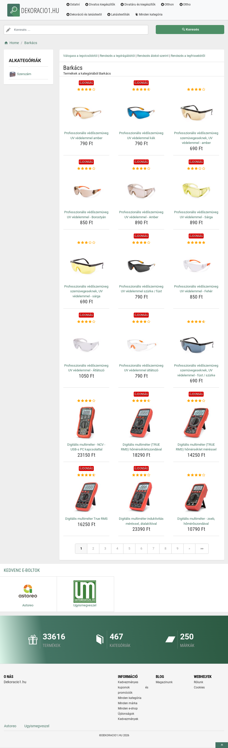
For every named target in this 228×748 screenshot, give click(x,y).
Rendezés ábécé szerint (153, 56)
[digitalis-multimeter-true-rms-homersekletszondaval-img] (141, 422)
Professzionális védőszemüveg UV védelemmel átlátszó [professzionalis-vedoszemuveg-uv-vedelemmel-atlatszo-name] (141, 368)
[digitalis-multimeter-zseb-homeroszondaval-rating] (196, 475)
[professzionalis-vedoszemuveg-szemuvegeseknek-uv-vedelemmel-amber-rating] (196, 89)
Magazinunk (164, 682)
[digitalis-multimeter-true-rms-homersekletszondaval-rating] (141, 400)
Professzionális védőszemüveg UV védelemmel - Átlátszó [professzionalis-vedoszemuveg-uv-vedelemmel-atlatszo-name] (86, 368)
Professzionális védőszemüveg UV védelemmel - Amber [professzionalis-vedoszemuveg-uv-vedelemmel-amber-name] (141, 214)
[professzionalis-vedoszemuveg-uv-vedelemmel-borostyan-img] (86, 189)
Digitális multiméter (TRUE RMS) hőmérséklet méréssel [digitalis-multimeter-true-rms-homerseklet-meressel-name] (196, 447)
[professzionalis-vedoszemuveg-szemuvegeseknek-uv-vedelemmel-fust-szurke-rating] (196, 321)
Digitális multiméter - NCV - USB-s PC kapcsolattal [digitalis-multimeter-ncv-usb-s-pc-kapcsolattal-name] (86, 447)
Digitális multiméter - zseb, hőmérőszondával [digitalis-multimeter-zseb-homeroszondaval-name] (196, 521)
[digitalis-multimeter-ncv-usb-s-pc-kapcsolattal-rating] (86, 400)
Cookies (199, 687)
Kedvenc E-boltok (22, 570)
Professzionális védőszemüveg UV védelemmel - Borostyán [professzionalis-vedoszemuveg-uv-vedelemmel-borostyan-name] (86, 214)
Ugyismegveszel (36, 726)
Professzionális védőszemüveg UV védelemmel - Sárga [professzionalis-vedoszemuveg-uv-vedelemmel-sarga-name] (196, 214)
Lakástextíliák (119, 14)
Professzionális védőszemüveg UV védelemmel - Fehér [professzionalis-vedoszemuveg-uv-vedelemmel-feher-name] (196, 289)
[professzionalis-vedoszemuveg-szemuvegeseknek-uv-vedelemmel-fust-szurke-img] (196, 343)
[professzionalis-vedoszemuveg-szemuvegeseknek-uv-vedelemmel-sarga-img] (86, 264)
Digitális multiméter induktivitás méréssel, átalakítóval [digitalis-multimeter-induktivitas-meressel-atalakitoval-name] (141, 521)
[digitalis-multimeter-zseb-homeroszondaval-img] (196, 496)
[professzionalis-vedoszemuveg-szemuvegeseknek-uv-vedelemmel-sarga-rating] (86, 242)
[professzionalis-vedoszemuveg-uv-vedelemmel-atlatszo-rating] (86, 321)
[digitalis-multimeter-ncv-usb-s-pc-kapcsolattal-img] (86, 422)
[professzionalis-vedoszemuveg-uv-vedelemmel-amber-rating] (86, 89)
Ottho (186, 4)
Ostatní (74, 4)
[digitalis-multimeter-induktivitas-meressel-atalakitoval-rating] (141, 475)
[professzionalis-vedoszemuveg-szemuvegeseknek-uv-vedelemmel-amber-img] (196, 110)
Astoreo (10, 726)
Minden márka (127, 703)
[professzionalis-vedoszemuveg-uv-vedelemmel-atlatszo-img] (86, 343)
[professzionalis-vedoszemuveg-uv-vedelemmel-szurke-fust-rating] (141, 242)
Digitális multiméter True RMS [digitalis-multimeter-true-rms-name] (86, 519)
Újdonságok (126, 713)
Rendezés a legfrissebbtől (188, 56)
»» (201, 548)
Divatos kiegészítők (101, 4)
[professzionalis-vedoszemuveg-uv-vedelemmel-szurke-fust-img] (141, 264)
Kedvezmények (128, 719)
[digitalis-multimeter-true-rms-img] (86, 496)
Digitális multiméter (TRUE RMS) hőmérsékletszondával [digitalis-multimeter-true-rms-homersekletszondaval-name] (141, 447)
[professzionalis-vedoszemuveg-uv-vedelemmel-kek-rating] (141, 89)
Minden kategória (150, 14)
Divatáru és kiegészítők (139, 4)
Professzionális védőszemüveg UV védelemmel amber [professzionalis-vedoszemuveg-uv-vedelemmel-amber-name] (86, 135)
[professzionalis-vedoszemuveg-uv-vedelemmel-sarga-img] (196, 189)
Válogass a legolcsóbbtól (80, 56)
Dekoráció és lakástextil (85, 14)
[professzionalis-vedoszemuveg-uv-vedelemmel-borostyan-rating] (86, 168)
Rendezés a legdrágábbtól (117, 56)
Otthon (168, 4)
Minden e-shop (128, 708)
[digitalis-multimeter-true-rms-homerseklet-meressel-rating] (196, 400)
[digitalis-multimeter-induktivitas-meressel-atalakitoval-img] (141, 496)
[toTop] (221, 745)
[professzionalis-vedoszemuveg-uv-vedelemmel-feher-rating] (196, 242)
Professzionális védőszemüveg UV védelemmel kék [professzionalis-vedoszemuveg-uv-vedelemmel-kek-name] (141, 135)
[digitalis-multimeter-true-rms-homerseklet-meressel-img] (196, 422)
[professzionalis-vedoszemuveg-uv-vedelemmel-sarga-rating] (196, 168)
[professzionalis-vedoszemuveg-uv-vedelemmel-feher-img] (196, 264)
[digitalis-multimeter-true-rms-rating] (86, 475)
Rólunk (198, 682)
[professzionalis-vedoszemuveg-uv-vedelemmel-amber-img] (86, 110)
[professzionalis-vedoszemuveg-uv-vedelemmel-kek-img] (141, 110)
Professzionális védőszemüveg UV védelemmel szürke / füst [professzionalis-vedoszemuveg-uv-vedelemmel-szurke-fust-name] (141, 289)
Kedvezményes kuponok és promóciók (133, 687)
